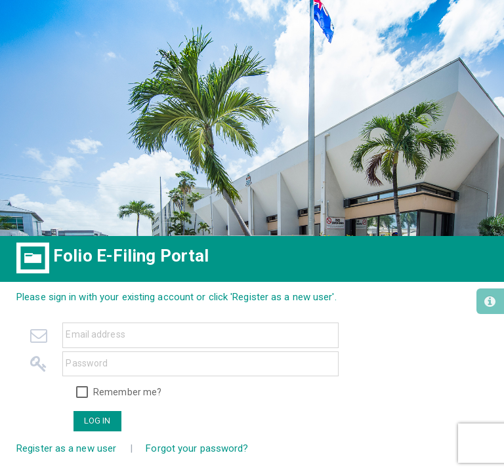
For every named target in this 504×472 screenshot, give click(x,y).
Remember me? (127, 392)
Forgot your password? (197, 448)
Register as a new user (66, 448)
